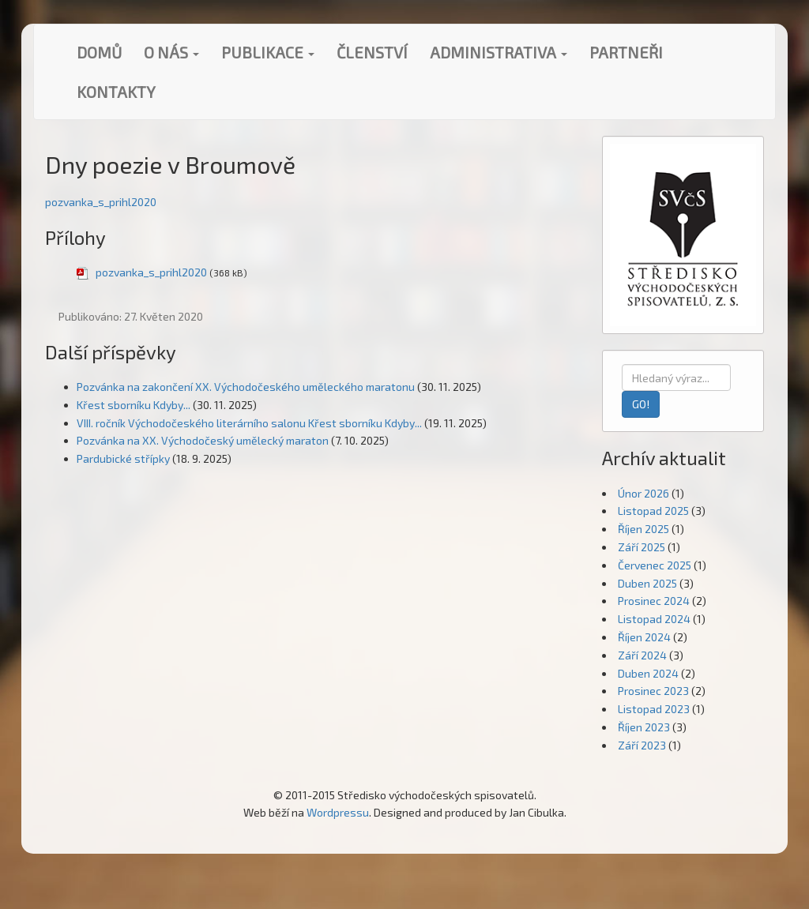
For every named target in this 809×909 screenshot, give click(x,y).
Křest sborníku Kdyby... (133, 404)
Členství (372, 52)
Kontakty (116, 91)
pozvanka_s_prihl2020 (100, 201)
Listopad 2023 (654, 709)
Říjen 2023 (644, 727)
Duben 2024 (648, 673)
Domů (99, 52)
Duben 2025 (647, 583)
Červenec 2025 (654, 565)
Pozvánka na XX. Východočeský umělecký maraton (203, 440)
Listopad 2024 (654, 618)
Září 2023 (642, 745)
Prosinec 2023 (653, 690)
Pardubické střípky (123, 458)
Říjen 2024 (644, 637)
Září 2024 (642, 655)
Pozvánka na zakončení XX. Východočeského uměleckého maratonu (246, 386)
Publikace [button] (267, 52)
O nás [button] (171, 52)
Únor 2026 (643, 493)
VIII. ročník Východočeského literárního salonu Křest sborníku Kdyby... (249, 423)
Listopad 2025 (653, 510)
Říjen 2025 (643, 528)
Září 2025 (641, 547)
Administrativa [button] (498, 52)
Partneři (626, 52)
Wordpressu (338, 812)
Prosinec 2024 (654, 600)
